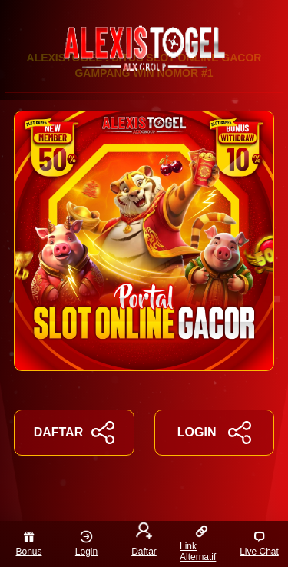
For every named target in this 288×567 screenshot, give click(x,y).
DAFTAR (74, 432)
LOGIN (214, 432)
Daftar (144, 541)
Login (86, 543)
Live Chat (259, 543)
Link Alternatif (198, 543)
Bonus (28, 543)
